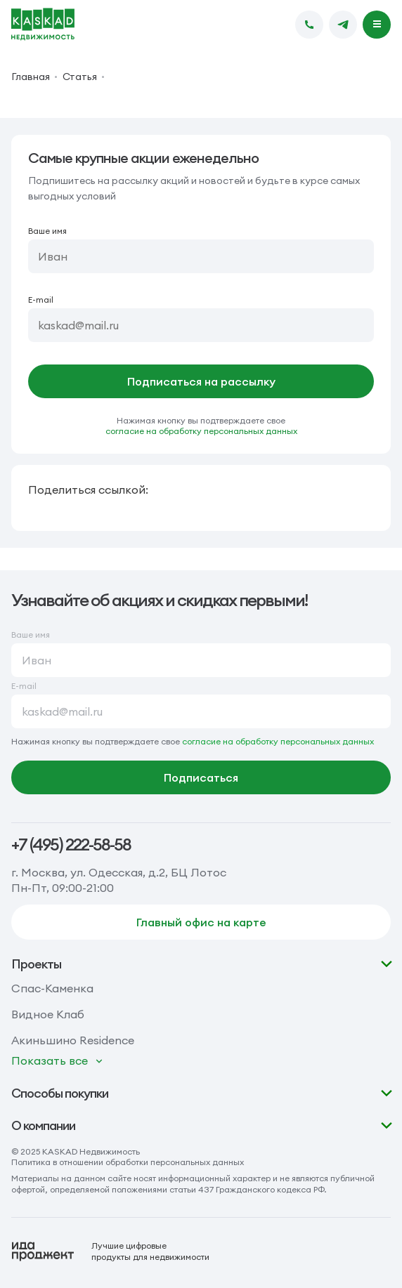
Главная (30, 76)
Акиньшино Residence (72, 1040)
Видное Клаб (47, 1014)
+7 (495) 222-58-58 (71, 845)
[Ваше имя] (201, 256)
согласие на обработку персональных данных (201, 431)
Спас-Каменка (52, 988)
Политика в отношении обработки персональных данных (127, 1162)
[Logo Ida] (110, 1251)
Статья (80, 76)
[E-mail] (201, 325)
